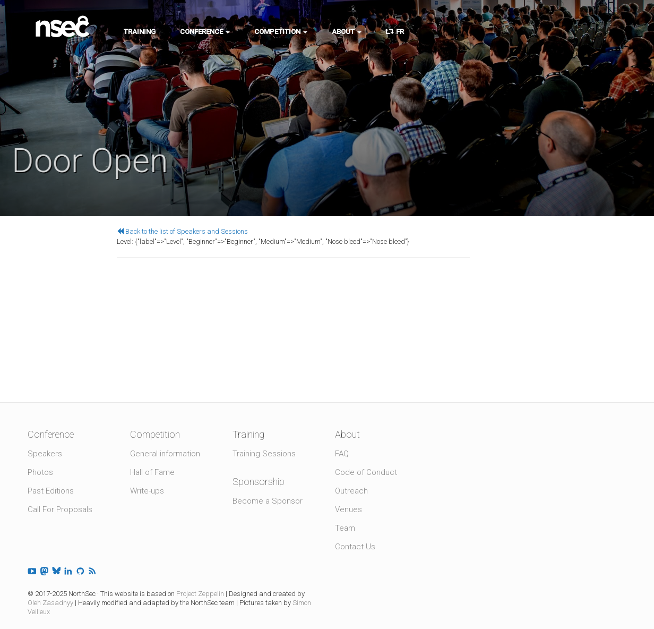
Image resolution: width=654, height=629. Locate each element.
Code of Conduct (366, 472)
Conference (205, 32)
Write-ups (147, 491)
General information (165, 453)
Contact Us (355, 546)
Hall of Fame (152, 472)
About (347, 32)
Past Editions (51, 491)
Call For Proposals (60, 509)
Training (140, 32)
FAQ (342, 453)
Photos (40, 472)
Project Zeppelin (200, 594)
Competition (280, 32)
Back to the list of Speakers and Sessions (182, 231)
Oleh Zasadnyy (50, 603)
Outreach (351, 491)
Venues (348, 509)
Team (345, 528)
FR (395, 32)
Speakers (45, 453)
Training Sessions (264, 453)
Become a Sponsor (268, 501)
